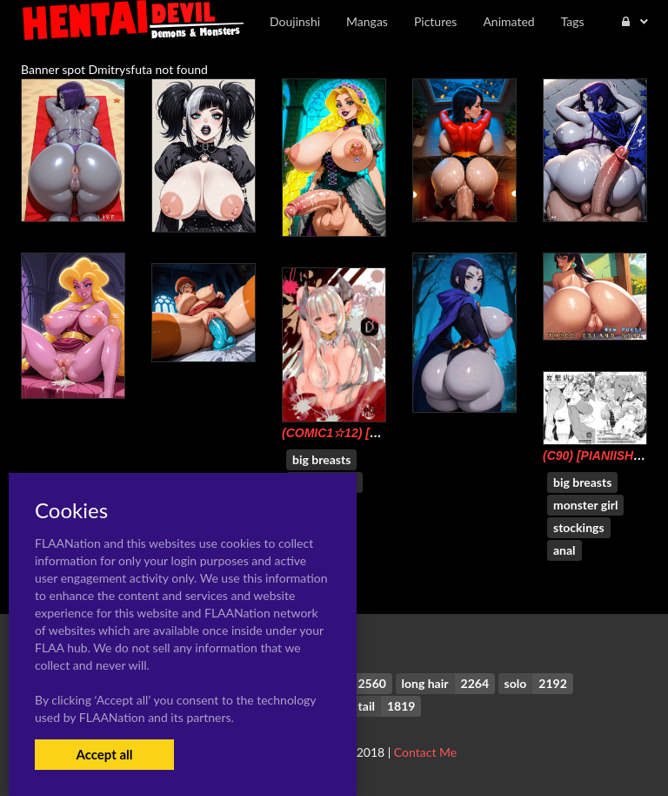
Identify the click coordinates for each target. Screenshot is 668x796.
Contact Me (425, 752)
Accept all (104, 754)
